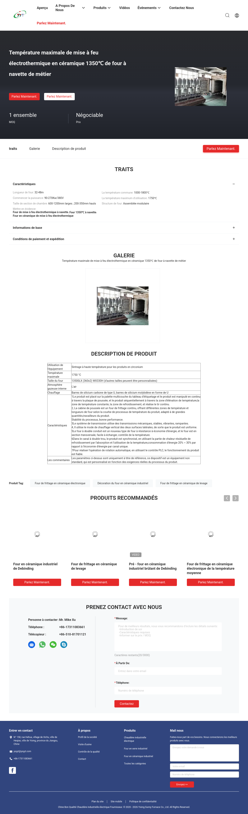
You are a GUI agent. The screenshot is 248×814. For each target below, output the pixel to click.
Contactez (127, 704)
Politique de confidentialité (143, 801)
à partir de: (123, 663)
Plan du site (97, 801)
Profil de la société (87, 737)
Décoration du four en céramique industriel (123, 483)
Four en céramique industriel (138, 756)
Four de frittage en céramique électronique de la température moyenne (210, 568)
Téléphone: (122, 682)
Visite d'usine (85, 744)
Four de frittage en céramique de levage (184, 483)
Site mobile (116, 801)
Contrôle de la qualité (89, 751)
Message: (122, 618)
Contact (82, 759)
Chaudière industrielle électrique (135, 739)
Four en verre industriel (135, 748)
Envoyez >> (182, 784)
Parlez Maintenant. (24, 96)
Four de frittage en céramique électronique (60, 483)
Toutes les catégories (135, 763)
